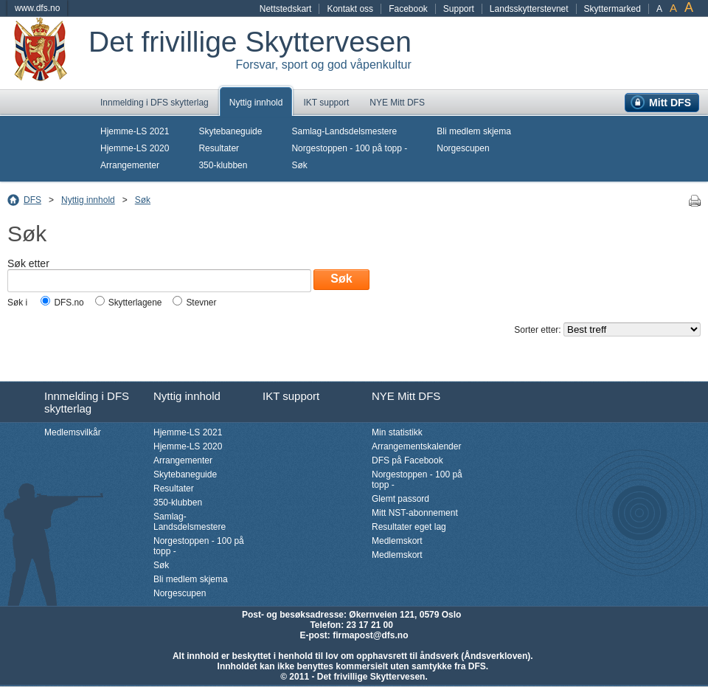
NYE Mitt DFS (397, 102)
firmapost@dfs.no (370, 635)
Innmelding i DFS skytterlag (154, 102)
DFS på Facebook (407, 460)
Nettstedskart (286, 9)
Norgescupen (463, 148)
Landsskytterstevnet (529, 9)
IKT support (326, 102)
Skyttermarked (612, 9)
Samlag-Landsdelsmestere (344, 131)
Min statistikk (397, 432)
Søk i (18, 302)
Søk (299, 165)
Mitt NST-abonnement (415, 513)
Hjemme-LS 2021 (134, 131)
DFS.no (68, 302)
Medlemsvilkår (72, 432)
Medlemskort (397, 541)
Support (458, 9)
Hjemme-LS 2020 (134, 148)
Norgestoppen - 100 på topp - (349, 148)
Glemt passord (400, 499)
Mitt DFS (670, 102)
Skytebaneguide (230, 131)
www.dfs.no (37, 8)
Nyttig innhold (256, 102)
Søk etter (28, 263)
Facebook (408, 9)
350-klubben (222, 165)
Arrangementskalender (416, 446)
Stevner (201, 302)
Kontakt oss (350, 9)
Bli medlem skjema (474, 131)
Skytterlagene (135, 302)
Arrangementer (129, 165)
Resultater (218, 148)
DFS (32, 200)
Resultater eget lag (409, 527)
